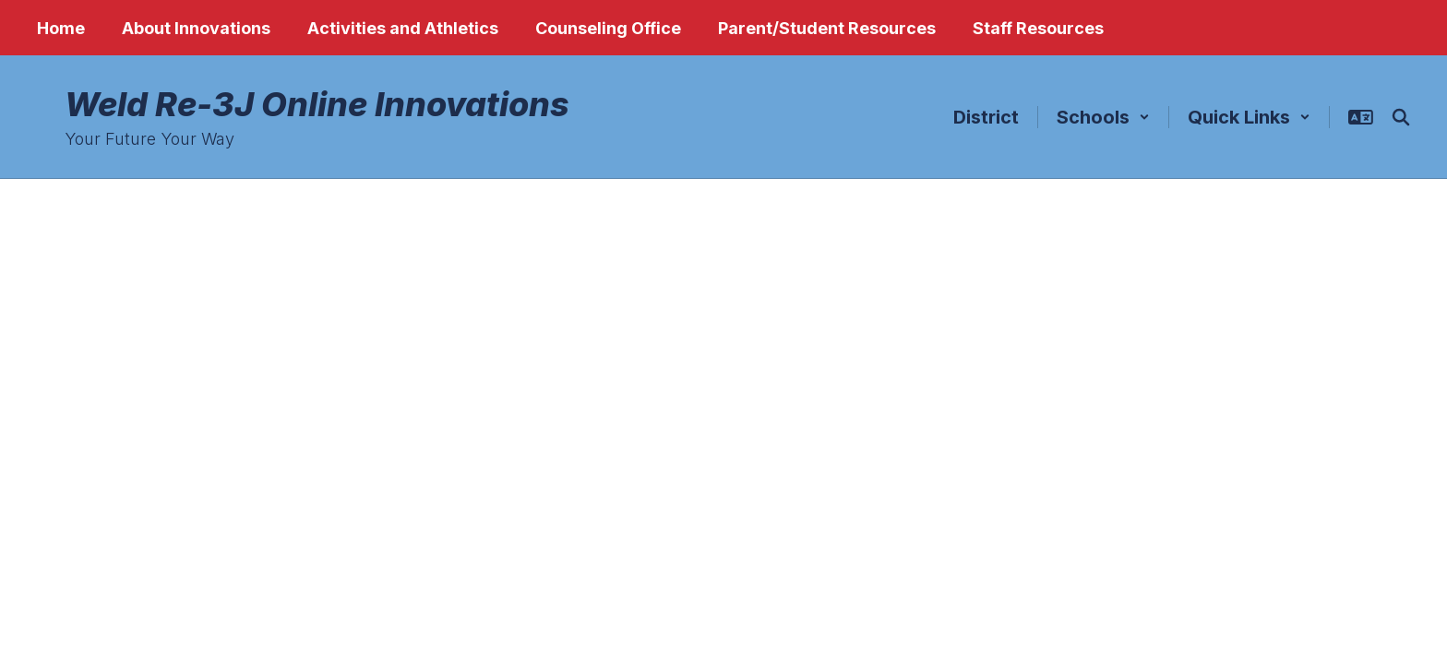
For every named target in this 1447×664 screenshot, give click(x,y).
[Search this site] (1401, 117)
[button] (1103, 117)
